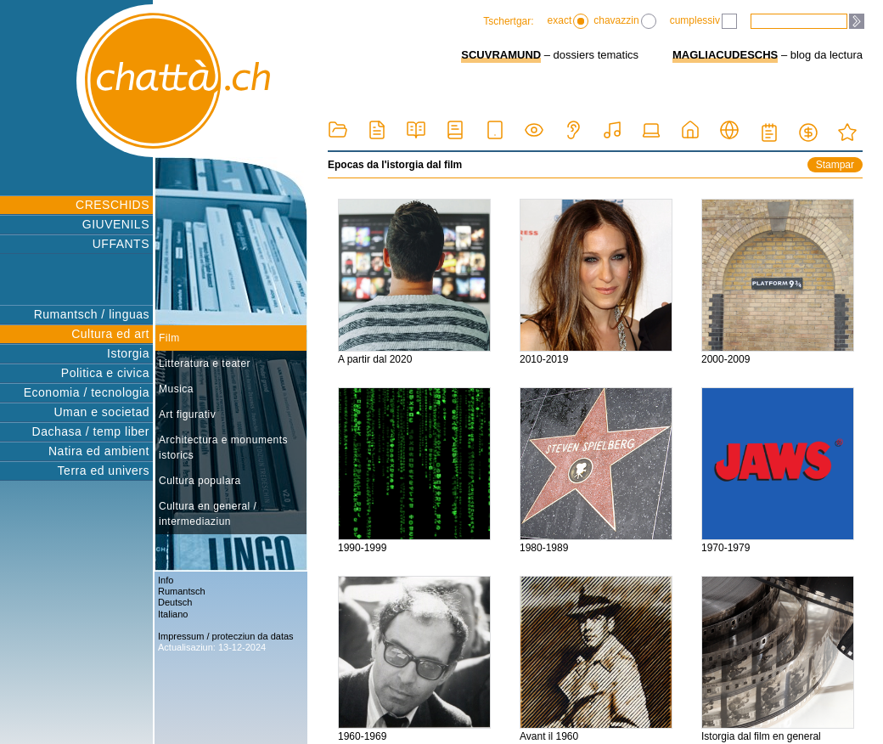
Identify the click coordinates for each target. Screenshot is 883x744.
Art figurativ (187, 414)
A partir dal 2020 (414, 282)
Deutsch (175, 602)
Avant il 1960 (596, 659)
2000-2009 (777, 282)
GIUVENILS (115, 224)
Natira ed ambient (98, 451)
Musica (176, 389)
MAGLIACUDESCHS (725, 54)
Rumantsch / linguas (91, 314)
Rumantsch (181, 591)
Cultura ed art (110, 334)
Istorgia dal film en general (777, 659)
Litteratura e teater (204, 363)
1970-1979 (777, 470)
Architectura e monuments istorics (223, 447)
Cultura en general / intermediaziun (207, 513)
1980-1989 (596, 470)
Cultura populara (200, 481)
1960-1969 (414, 659)
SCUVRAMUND (501, 54)
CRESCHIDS (112, 204)
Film (169, 338)
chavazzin (624, 21)
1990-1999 (414, 470)
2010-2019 (596, 282)
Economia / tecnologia (86, 392)
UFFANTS (121, 244)
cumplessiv (703, 21)
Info (165, 580)
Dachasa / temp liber (90, 431)
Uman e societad (101, 412)
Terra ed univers (103, 470)
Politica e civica (105, 373)
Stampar (835, 165)
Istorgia (128, 353)
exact (568, 21)
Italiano (173, 614)
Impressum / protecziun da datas (226, 636)
